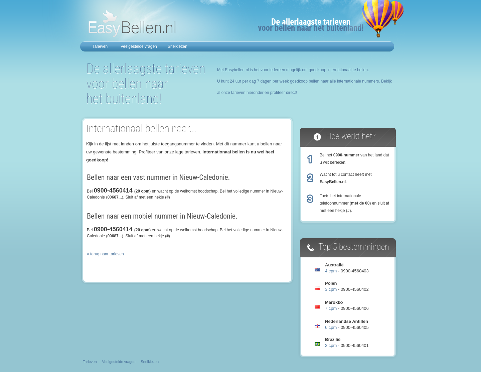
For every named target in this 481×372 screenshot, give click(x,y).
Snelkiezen (177, 46)
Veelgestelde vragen (139, 46)
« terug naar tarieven (105, 254)
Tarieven (100, 46)
